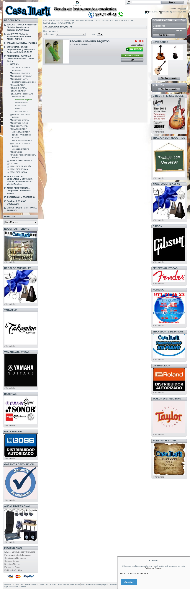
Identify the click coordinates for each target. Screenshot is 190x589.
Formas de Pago (11, 567)
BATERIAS (14, 64)
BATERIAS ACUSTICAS (21, 73)
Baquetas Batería (21, 111)
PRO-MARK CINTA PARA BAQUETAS (89, 41)
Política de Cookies (153, 568)
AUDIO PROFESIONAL (17, 506)
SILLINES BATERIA (19, 129)
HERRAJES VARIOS (20, 123)
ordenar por (49, 34)
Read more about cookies (134, 573)
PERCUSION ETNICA (18, 169)
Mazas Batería (20, 106)
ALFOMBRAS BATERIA (21, 132)
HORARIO (158, 289)
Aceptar (129, 582)
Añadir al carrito (132, 56)
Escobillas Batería (21, 103)
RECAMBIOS (17, 152)
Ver (93, 34)
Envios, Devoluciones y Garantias (19, 552)
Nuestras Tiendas (12, 564)
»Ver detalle (9, 262)
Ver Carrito (163, 35)
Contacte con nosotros (13, 584)
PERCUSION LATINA (20, 79)
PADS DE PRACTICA (20, 126)
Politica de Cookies (13, 570)
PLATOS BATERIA (19, 91)
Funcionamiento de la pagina (17, 555)
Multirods (18, 109)
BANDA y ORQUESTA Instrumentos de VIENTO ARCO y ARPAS (19, 36)
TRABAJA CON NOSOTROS (169, 137)
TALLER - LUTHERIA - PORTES (22, 43)
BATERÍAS (10, 394)
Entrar (183, 8)
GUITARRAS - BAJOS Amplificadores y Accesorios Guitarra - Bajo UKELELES (21, 49)
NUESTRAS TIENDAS (16, 228)
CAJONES (13, 163)
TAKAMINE (10, 310)
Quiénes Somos (11, 561)
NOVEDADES (160, 42)
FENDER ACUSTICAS (165, 268)
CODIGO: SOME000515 (80, 45)
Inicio (45, 20)
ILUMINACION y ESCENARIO (21, 197)
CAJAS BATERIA (18, 85)
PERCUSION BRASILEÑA (22, 76)
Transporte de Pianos (168, 331)
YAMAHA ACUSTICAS (17, 352)
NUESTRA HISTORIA (165, 440)
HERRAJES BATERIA (20, 120)
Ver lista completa (169, 78)
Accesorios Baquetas (23, 100)
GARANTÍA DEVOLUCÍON (19, 464)
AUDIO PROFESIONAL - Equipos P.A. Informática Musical (19, 190)
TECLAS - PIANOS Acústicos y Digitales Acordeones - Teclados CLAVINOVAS (21, 27)
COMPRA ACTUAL (163, 20)
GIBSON (157, 226)
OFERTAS (158, 85)
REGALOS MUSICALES (18, 268)
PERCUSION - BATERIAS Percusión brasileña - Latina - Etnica (21, 58)
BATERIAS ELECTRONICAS (21, 160)
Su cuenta (153, 12)
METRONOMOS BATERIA (22, 140)
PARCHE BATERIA (19, 88)
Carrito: (166, 12)
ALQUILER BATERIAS (20, 149)
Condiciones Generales (15, 558)
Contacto (77, 5)
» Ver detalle (158, 132)
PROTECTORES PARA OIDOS (24, 82)
